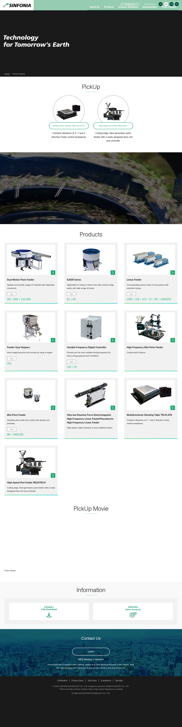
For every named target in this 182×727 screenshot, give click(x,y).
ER (74, 329)
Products (109, 11)
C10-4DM (26, 329)
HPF (9, 393)
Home (7, 104)
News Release (169, 11)
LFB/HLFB (166, 329)
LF (150, 329)
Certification (62, 710)
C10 (69, 397)
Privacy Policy (78, 710)
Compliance (106, 710)
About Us (95, 11)
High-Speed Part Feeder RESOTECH (113, 156)
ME (8, 464)
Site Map (119, 710)
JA (161, 4)
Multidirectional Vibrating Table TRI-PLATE (69, 156)
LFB (137, 329)
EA (68, 329)
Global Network (150, 4)
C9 (75, 397)
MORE (91, 682)
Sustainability (150, 11)
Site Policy (92, 710)
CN (171, 4)
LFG (144, 329)
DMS (15, 329)
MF (156, 329)
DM (9, 329)
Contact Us (130, 4)
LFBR (130, 329)
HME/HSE (18, 464)
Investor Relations (128, 11)
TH (177, 4)
